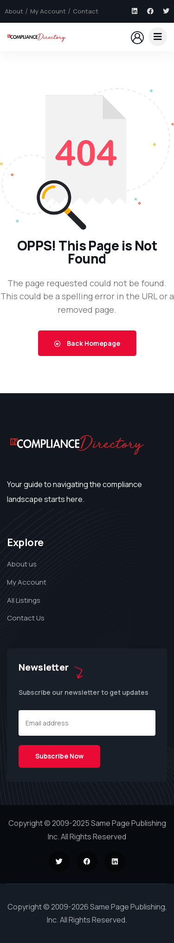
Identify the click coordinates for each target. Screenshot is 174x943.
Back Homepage (87, 343)
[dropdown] (157, 36)
